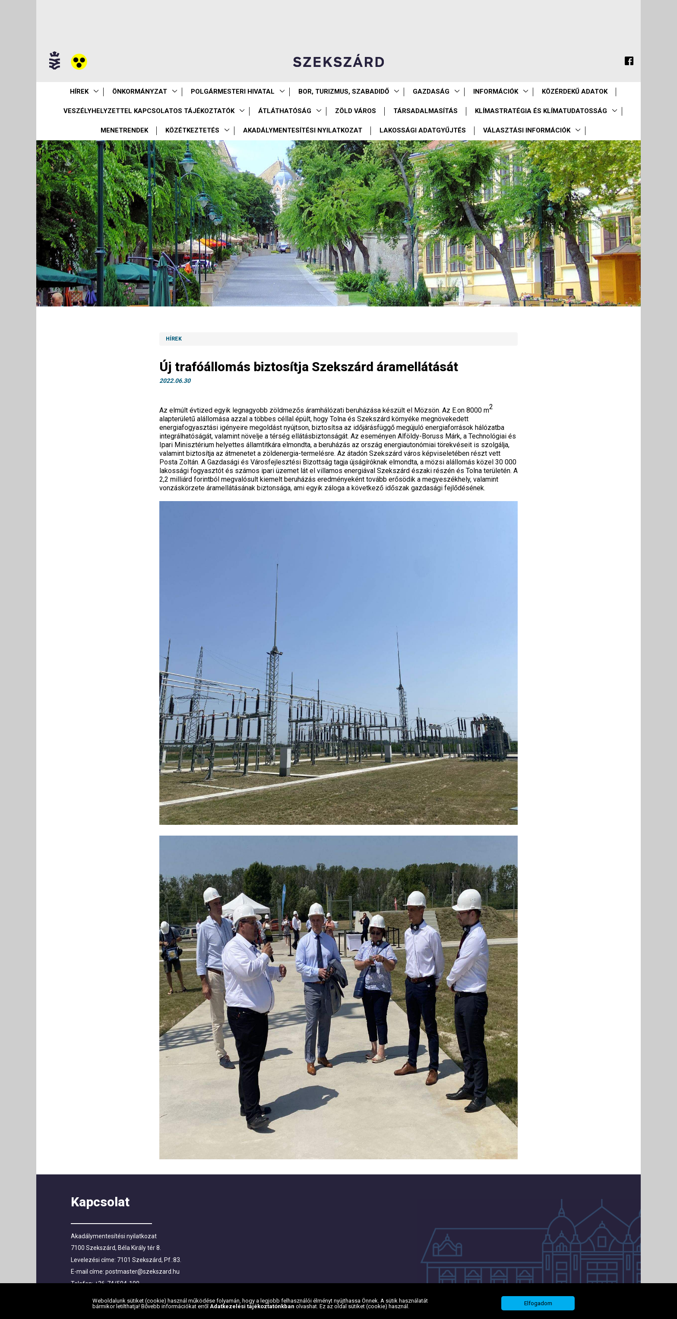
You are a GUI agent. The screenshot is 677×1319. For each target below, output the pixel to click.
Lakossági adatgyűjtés (423, 130)
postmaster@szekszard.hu (142, 1271)
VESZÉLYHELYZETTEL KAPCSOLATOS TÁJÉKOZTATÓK (148, 111)
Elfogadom (538, 1303)
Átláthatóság (284, 111)
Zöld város (355, 111)
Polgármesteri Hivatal (233, 91)
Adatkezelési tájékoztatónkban (253, 1306)
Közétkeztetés (192, 130)
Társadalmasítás (425, 111)
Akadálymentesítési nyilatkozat (302, 130)
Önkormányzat (139, 91)
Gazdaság (431, 91)
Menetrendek (124, 130)
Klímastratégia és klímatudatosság (541, 111)
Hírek (79, 91)
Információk (495, 91)
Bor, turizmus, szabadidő (343, 91)
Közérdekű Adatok (574, 91)
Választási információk (526, 130)
